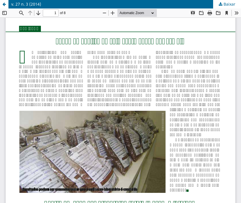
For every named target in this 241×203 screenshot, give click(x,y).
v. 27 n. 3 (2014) (26, 4)
